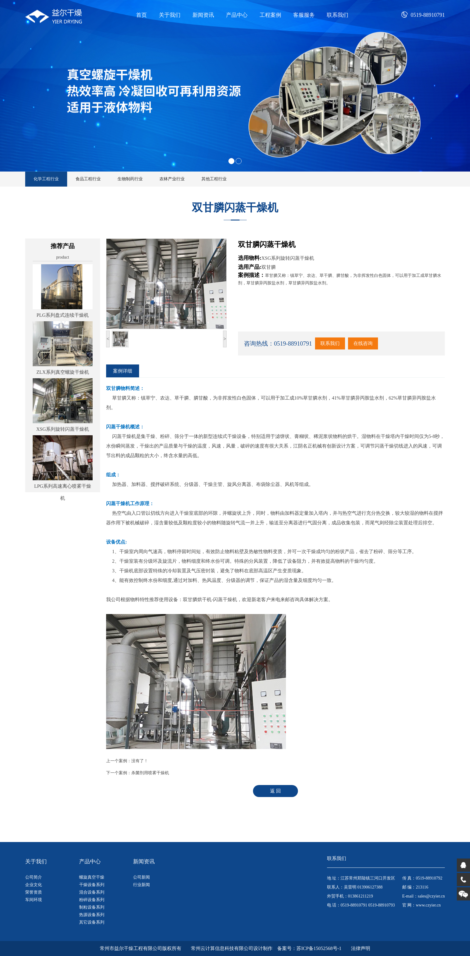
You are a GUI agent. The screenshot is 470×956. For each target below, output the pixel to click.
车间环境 (33, 900)
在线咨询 (363, 343)
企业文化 (33, 885)
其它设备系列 (91, 922)
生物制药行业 (130, 179)
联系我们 (337, 15)
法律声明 (360, 948)
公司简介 (33, 877)
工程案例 (270, 15)
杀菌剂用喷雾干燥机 (150, 773)
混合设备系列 (91, 892)
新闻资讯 (203, 15)
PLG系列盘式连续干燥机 (63, 315)
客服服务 (304, 15)
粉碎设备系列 (91, 900)
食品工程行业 (88, 179)
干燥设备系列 (91, 885)
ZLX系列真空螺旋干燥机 (62, 372)
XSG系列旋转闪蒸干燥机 (62, 429)
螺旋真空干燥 (91, 877)
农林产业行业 (172, 179)
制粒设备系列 (91, 907)
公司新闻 (141, 877)
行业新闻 (141, 885)
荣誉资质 (33, 892)
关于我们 (169, 15)
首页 (141, 15)
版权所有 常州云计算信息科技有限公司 (207, 948)
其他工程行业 (214, 179)
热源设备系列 (91, 915)
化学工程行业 (46, 179)
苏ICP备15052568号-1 (318, 948)
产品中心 (237, 15)
